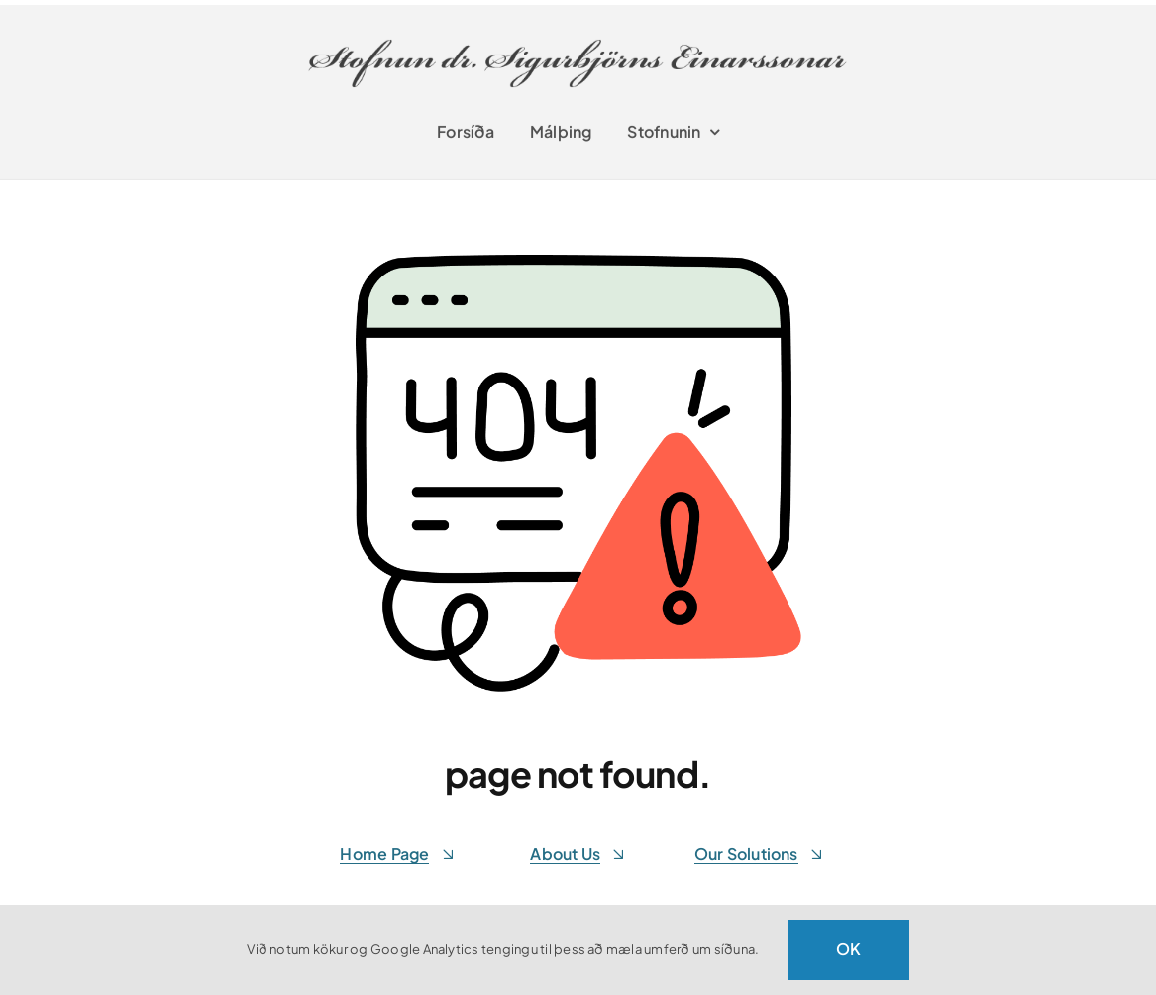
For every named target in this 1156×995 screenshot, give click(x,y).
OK (848, 949)
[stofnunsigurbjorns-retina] (580, 31)
